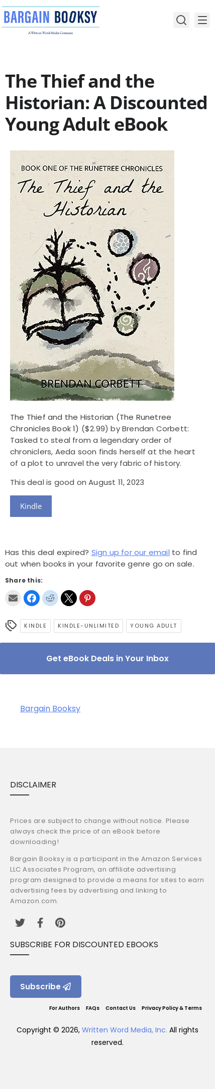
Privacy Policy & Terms (172, 1008)
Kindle (31, 506)
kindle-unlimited (88, 626)
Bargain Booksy (50, 708)
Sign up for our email (130, 552)
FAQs (92, 1008)
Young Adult (153, 626)
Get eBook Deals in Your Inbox (107, 658)
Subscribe (45, 986)
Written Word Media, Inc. (124, 1030)
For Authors (64, 1008)
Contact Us (120, 1008)
